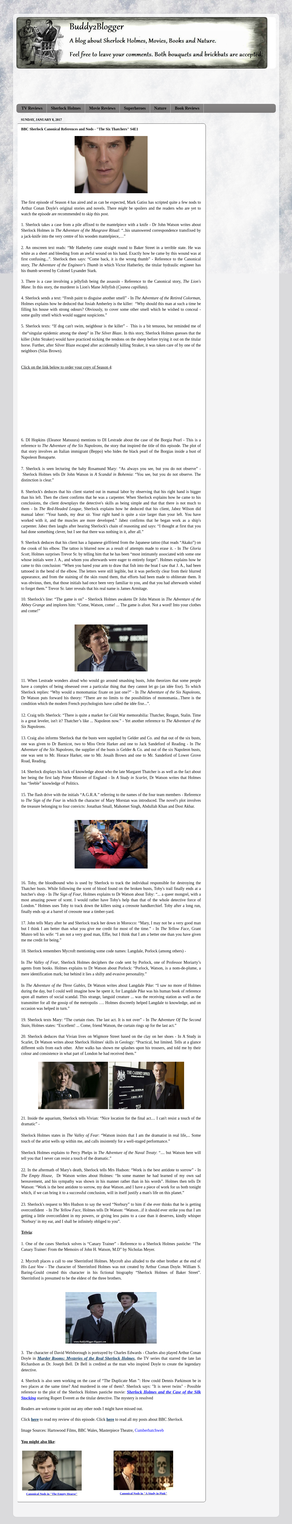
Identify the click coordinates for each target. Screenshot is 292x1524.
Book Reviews (187, 108)
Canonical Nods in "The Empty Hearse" (51, 1494)
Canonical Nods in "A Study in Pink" (143, 1493)
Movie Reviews (102, 108)
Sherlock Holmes (66, 108)
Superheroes (135, 108)
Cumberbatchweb (149, 1430)
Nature (160, 108)
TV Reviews (31, 108)
